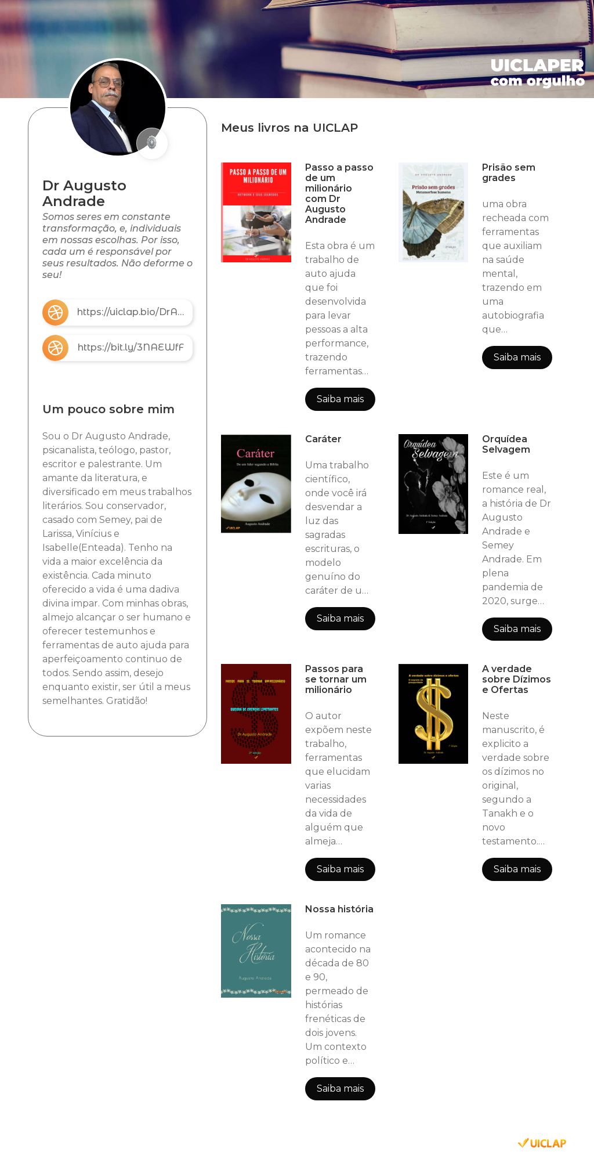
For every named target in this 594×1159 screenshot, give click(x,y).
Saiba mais (340, 399)
